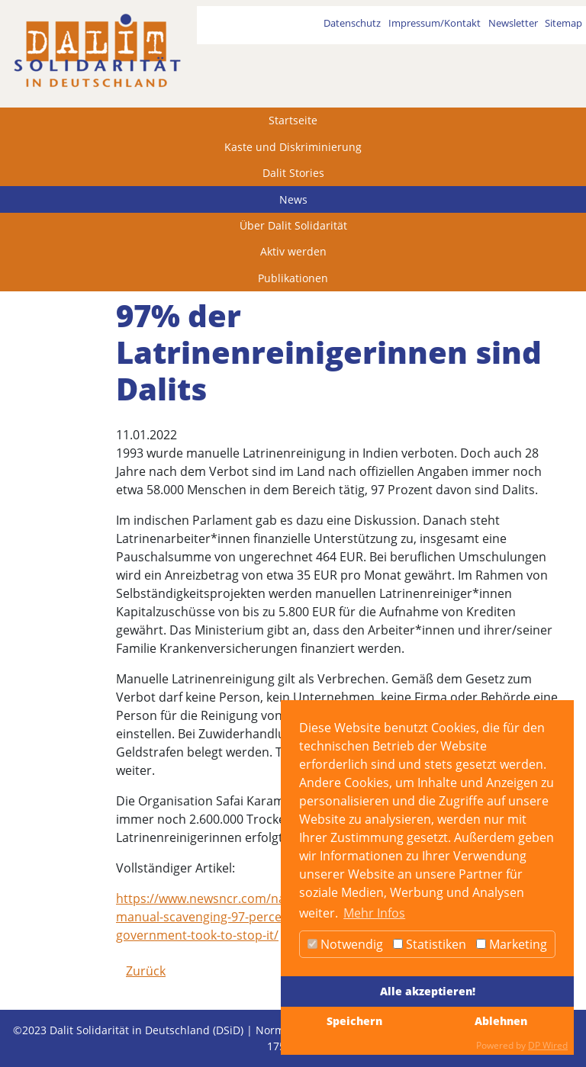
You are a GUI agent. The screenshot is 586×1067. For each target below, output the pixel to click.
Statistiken (429, 944)
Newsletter (513, 23)
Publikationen (293, 278)
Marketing (511, 944)
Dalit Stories (293, 173)
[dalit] (97, 50)
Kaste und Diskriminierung (293, 147)
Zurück (146, 971)
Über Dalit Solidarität (293, 225)
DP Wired (548, 1045)
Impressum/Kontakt (434, 23)
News (293, 199)
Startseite (293, 120)
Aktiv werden (293, 251)
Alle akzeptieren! (427, 991)
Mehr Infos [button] (374, 913)
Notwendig (345, 944)
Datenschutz (352, 23)
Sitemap (563, 23)
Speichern (354, 1021)
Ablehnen (501, 1021)
